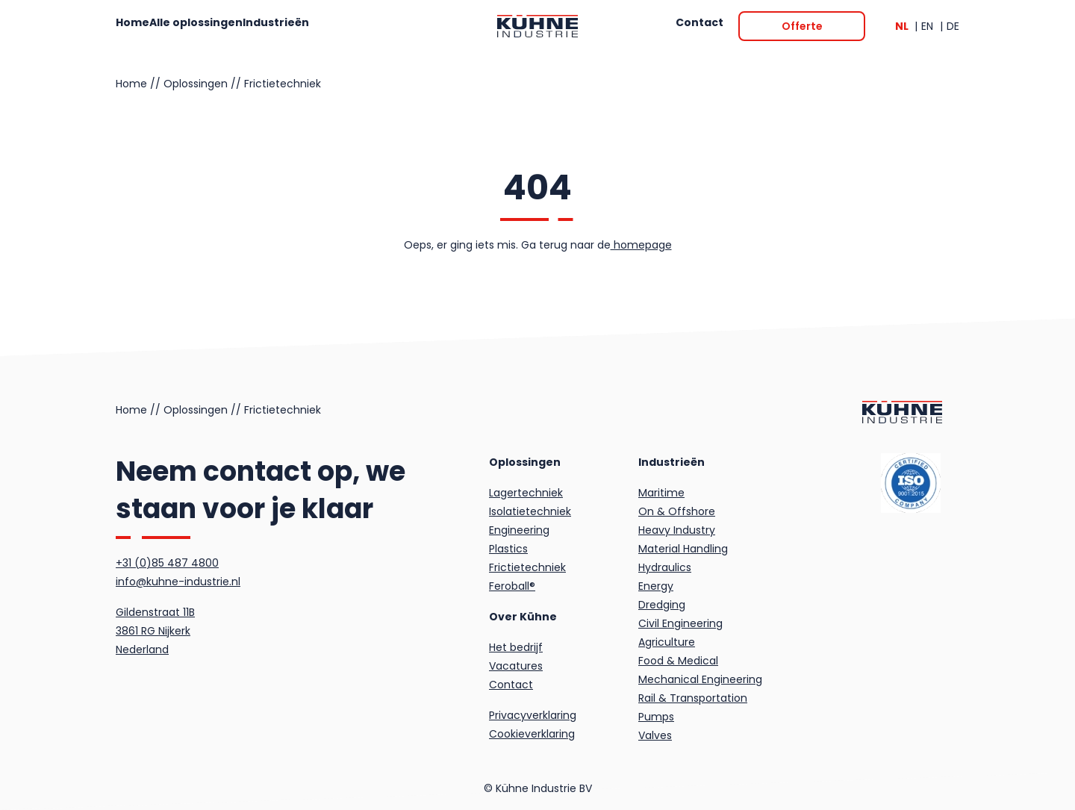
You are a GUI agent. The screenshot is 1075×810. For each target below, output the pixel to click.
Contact (686, 26)
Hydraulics (664, 567)
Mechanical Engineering (700, 679)
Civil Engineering (680, 623)
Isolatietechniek (530, 511)
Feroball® (512, 586)
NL (903, 26)
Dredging (661, 604)
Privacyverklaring (532, 715)
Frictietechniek (282, 83)
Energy (655, 586)
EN (928, 26)
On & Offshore (676, 511)
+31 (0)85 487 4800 (167, 562)
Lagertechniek (526, 492)
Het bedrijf (516, 647)
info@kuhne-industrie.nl (178, 581)
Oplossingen (195, 83)
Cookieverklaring (532, 733)
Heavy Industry (676, 530)
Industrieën (334, 26)
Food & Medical (678, 660)
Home (146, 26)
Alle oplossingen (233, 26)
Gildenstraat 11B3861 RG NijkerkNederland (155, 631)
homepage (641, 244)
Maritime (661, 492)
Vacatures (516, 665)
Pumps (656, 716)
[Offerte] (801, 26)
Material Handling (683, 548)
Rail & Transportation (692, 698)
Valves (655, 735)
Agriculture (666, 642)
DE (953, 26)
